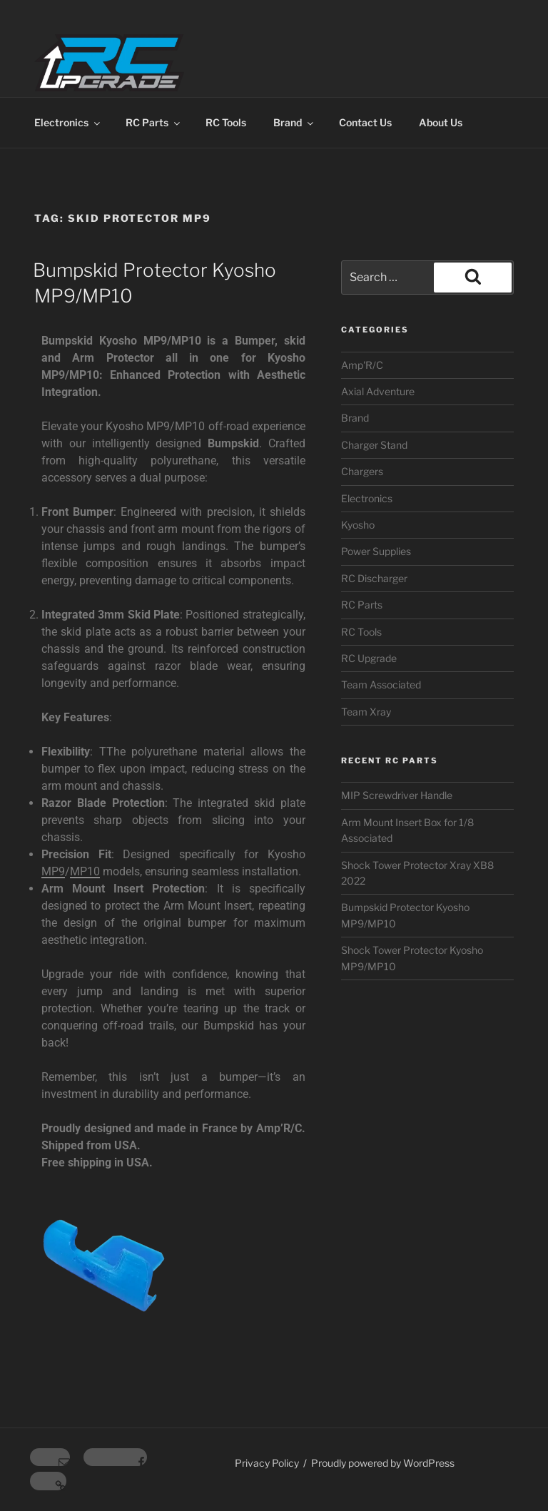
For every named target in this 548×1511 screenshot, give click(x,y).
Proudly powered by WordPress (383, 1463)
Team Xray (366, 712)
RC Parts (154, 122)
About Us (440, 122)
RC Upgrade (369, 658)
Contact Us (365, 122)
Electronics (68, 122)
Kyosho (358, 525)
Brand (294, 122)
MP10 (85, 871)
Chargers (362, 471)
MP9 (53, 871)
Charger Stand (374, 445)
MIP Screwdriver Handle (396, 795)
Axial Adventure (378, 391)
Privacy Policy (267, 1463)
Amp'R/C (362, 365)
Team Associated (381, 684)
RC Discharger (374, 578)
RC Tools (226, 122)
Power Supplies (376, 551)
